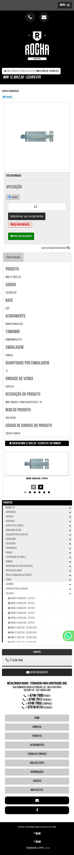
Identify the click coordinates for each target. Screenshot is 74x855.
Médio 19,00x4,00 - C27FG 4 (37, 478)
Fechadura (39, 543)
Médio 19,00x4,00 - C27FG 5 (22, 603)
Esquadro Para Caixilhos (39, 534)
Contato (37, 781)
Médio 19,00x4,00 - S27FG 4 (22, 613)
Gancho (39, 552)
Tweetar (7, 97)
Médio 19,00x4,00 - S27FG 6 (22, 622)
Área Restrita (37, 763)
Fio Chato (39, 593)
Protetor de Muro (39, 570)
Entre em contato (37, 672)
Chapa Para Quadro (39, 525)
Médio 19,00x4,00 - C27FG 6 (22, 608)
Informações (37, 772)
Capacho (39, 516)
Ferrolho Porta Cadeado (39, 589)
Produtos (7, 502)
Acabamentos (37, 745)
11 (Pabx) (37, 696)
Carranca (39, 521)
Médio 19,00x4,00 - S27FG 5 (22, 618)
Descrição (13, 257)
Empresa (37, 727)
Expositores (39, 539)
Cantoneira (39, 512)
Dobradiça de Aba (39, 530)
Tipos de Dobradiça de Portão (39, 575)
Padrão (13, 197)
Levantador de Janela (39, 557)
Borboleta (39, 507)
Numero (39, 561)
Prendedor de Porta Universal (39, 566)
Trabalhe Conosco (37, 754)
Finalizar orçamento (21, 236)
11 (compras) (37, 704)
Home (37, 718)
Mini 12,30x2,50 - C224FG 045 (23, 632)
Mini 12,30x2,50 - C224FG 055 (23, 637)
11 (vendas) (37, 700)
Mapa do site (37, 790)
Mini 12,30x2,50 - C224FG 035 (23, 627)
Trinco (39, 579)
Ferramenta (39, 548)
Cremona (39, 584)
